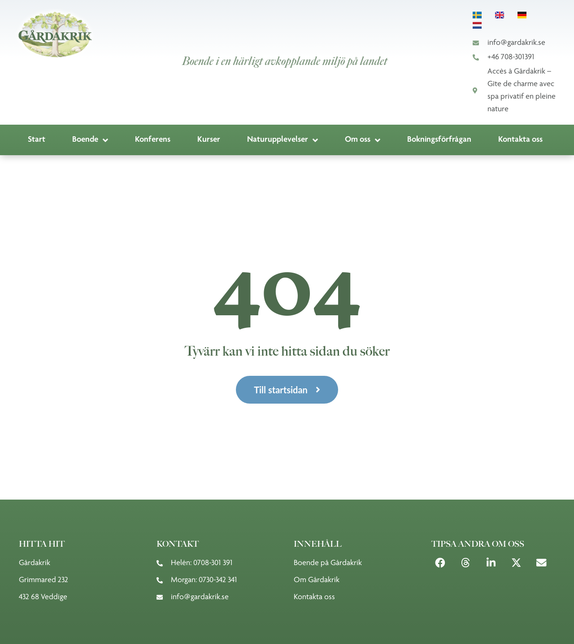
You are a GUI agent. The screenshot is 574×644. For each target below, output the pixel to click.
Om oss (362, 140)
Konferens (152, 139)
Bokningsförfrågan (439, 139)
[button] (440, 563)
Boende (90, 140)
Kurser (208, 139)
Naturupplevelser (282, 140)
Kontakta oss (520, 139)
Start (36, 139)
